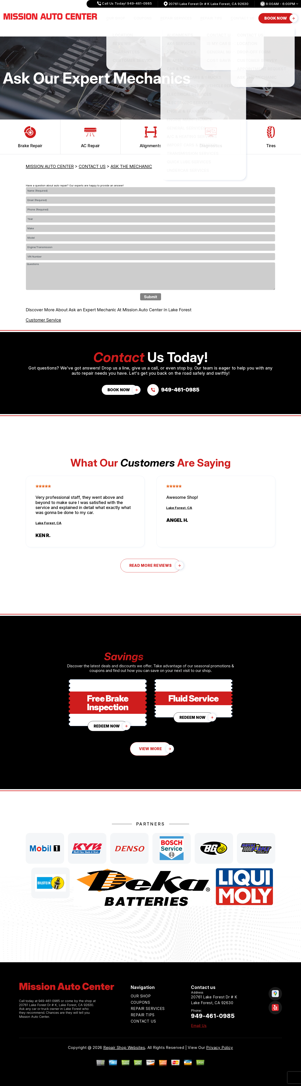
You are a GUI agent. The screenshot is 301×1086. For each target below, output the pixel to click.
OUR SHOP (115, 18)
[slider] (43, 486)
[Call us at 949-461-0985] (173, 390)
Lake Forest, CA (48, 523)
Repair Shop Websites (124, 1047)
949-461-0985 (49, 1001)
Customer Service (43, 319)
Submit (150, 297)
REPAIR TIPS (211, 18)
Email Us (199, 1026)
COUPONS (143, 18)
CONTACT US (243, 18)
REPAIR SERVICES (176, 18)
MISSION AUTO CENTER (50, 166)
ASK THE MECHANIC (131, 166)
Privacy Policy (219, 1047)
